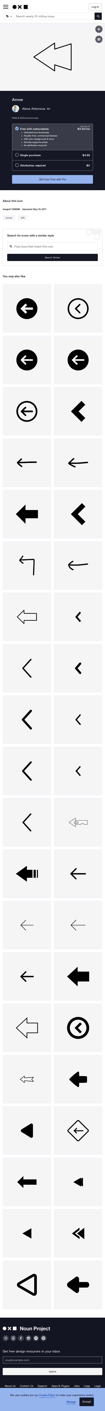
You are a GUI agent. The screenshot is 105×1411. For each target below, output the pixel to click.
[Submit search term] (98, 16)
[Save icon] (98, 29)
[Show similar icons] (98, 39)
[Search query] (52, 246)
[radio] (52, 137)
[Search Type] (8, 16)
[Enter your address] (52, 1360)
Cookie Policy (47, 1395)
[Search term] (54, 16)
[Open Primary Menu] (5, 7)
